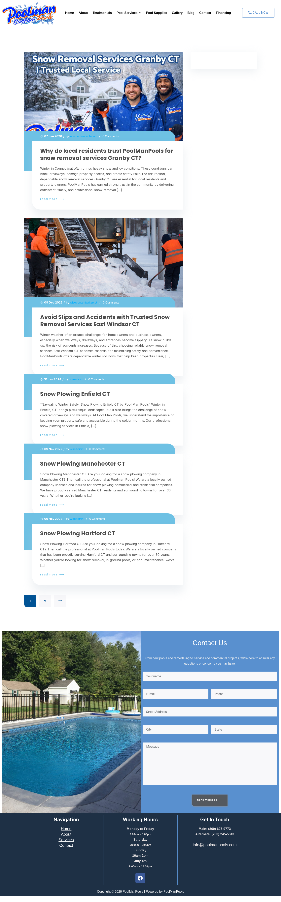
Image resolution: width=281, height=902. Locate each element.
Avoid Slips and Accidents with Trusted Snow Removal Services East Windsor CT (105, 321)
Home (69, 13)
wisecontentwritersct (83, 136)
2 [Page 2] (45, 601)
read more (51, 199)
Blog (190, 13)
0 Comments (110, 136)
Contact (205, 13)
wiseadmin (76, 379)
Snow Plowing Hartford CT (77, 533)
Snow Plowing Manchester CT (82, 463)
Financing (223, 13)
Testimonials (102, 13)
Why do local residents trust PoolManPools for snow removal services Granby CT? (106, 154)
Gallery (177, 13)
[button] (129, 13)
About (83, 13)
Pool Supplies (156, 13)
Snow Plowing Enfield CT (75, 394)
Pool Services (129, 13)
